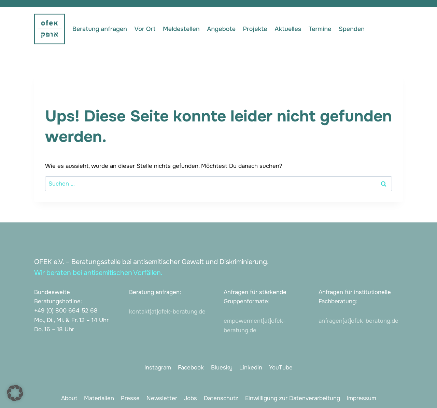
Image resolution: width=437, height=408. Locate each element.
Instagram (157, 367)
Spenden (352, 29)
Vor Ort (145, 29)
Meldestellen (181, 29)
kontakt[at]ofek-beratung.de (167, 311)
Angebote (221, 29)
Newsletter (161, 398)
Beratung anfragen (99, 29)
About (69, 398)
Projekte (255, 29)
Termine (320, 29)
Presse (130, 398)
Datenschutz (221, 398)
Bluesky (221, 367)
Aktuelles (287, 29)
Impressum (361, 398)
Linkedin (250, 367)
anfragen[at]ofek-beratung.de (358, 320)
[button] (15, 393)
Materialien (99, 398)
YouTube (281, 367)
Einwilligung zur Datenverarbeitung (292, 398)
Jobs (190, 398)
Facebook (191, 367)
